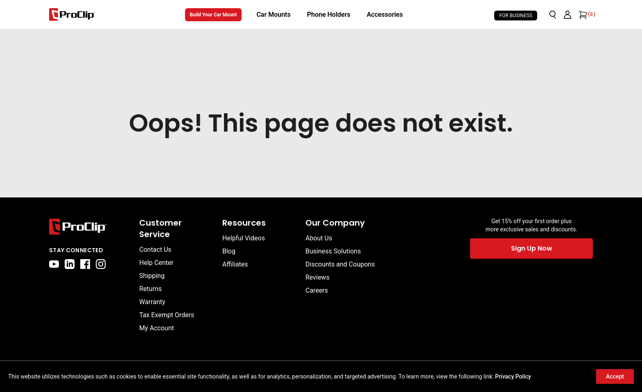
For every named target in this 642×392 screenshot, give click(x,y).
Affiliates (235, 264)
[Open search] (553, 15)
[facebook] (85, 264)
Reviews (317, 277)
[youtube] (54, 264)
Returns (150, 289)
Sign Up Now (531, 248)
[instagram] (101, 264)
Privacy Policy (513, 376)
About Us (318, 238)
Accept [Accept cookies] (615, 376)
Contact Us (155, 249)
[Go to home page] (90, 226)
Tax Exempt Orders (166, 315)
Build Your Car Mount (213, 15)
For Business (515, 15)
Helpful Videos (243, 238)
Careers (316, 290)
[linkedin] (70, 264)
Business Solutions (333, 251)
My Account (156, 328)
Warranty (152, 302)
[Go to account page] (567, 15)
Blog (228, 251)
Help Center (156, 263)
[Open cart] (582, 15)
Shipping (152, 276)
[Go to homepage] (72, 14)
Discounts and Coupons (340, 264)
